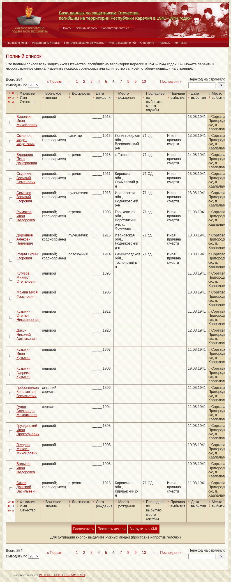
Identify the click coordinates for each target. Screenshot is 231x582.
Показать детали (111, 529)
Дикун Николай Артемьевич (26, 334)
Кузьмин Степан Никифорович (27, 315)
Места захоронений (122, 42)
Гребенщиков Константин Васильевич (27, 392)
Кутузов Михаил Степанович (26, 277)
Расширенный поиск (46, 42)
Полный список (17, 42)
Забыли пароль (86, 28)
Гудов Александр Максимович (26, 411)
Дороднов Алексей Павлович (24, 239)
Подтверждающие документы (84, 42)
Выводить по (17, 85)
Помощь (164, 42)
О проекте (147, 42)
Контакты (180, 42)
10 (144, 81)
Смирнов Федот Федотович (25, 140)
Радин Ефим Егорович (27, 256)
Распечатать (83, 529)
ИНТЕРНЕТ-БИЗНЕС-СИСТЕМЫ (62, 575)
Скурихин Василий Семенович (25, 178)
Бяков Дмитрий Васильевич (26, 487)
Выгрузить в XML (143, 529)
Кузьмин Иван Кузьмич (23, 354)
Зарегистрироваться (115, 28)
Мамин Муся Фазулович (27, 294)
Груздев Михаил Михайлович (26, 449)
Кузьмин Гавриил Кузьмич (23, 373)
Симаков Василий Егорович (24, 197)
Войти (67, 28)
